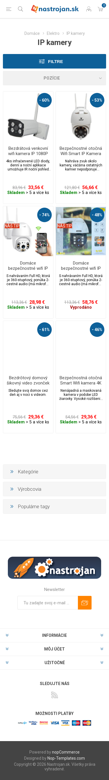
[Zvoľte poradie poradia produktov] (54, 78)
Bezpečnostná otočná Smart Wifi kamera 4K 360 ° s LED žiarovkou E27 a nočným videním (81, 385)
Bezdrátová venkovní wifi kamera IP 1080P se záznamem (28, 153)
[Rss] (54, 695)
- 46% (97, 329)
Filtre (55, 61)
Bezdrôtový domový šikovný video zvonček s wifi (28, 383)
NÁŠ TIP (12, 226)
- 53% (97, 100)
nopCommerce (66, 752)
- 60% (44, 100)
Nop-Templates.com (66, 758)
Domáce (32, 33)
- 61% (44, 329)
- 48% (97, 215)
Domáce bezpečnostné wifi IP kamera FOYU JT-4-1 (28, 268)
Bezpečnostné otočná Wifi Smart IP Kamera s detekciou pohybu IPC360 (81, 156)
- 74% (44, 215)
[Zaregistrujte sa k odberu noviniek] (47, 603)
